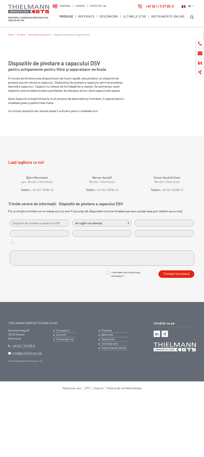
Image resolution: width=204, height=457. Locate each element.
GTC (87, 448)
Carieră (80, 6)
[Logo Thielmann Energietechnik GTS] (28, 12)
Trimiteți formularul (176, 334)
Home (11, 34)
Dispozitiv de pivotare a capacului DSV (72, 34)
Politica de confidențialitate (124, 448)
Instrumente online (168, 16)
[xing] (165, 394)
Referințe (86, 16)
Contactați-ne (98, 6)
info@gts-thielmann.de (27, 413)
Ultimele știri (134, 16)
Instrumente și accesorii (39, 34)
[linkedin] (157, 394)
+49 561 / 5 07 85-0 (160, 6)
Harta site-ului (72, 448)
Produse (66, 16)
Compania (65, 6)
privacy (137, 332)
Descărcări (109, 16)
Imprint (99, 448)
